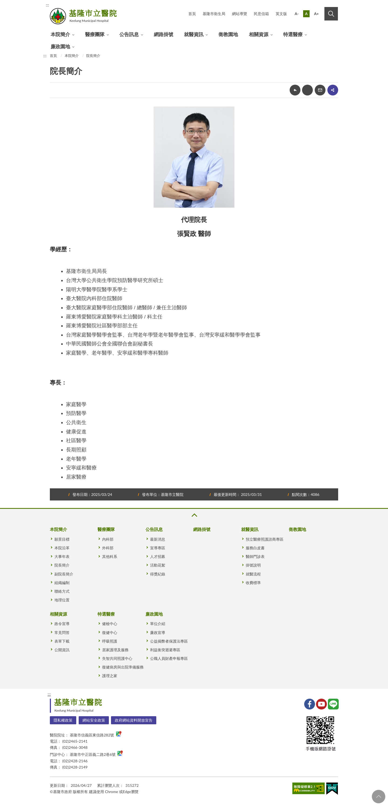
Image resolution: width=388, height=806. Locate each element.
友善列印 (307, 90)
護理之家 (109, 675)
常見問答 (62, 632)
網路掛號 (163, 34)
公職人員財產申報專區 (169, 658)
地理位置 (62, 600)
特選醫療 (293, 34)
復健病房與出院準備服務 (123, 667)
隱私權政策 (63, 720)
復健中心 (109, 632)
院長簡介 (93, 55)
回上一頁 (295, 90)
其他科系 (109, 556)
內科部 (107, 539)
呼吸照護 (109, 641)
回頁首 (378, 796)
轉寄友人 (320, 90)
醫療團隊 (95, 34)
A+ (316, 13)
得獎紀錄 (157, 574)
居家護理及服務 (115, 649)
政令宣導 (62, 623)
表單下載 (62, 641)
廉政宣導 (157, 632)
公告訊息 (129, 34)
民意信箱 (261, 13)
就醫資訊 (193, 34)
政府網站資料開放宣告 (134, 720)
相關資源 (258, 34)
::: (47, 4)
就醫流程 (253, 574)
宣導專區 (157, 548)
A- (297, 13)
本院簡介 (60, 34)
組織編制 (62, 582)
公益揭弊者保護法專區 (169, 641)
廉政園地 (60, 46)
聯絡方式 (62, 591)
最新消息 (157, 539)
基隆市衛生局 (214, 13)
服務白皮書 (255, 548)
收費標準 (253, 582)
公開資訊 (62, 649)
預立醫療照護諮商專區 (264, 539)
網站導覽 (239, 13)
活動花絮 (157, 565)
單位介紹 (157, 623)
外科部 (107, 548)
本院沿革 (62, 548)
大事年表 (62, 556)
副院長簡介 (63, 574)
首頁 (192, 13)
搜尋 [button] (331, 13)
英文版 (281, 13)
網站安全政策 (93, 720)
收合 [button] (194, 515)
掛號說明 (253, 565)
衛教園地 (228, 34)
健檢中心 (109, 623)
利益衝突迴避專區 (165, 649)
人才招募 (157, 556)
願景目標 (62, 539)
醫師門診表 (255, 556)
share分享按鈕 (332, 90)
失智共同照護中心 (117, 658)
